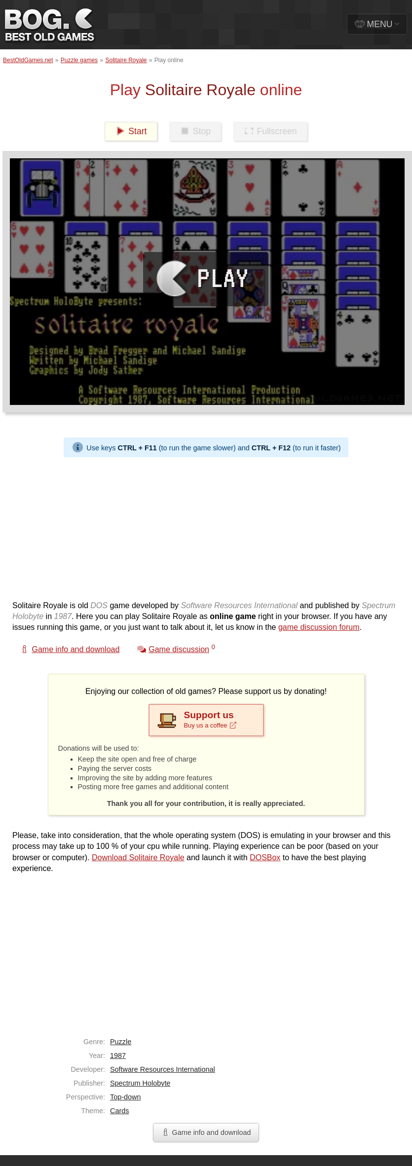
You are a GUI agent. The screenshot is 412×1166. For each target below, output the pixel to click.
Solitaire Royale (126, 60)
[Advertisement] (177, 526)
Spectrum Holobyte (140, 1083)
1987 (118, 1055)
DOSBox (265, 857)
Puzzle (120, 1042)
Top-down (125, 1097)
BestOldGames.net (28, 60)
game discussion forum (319, 627)
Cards (119, 1111)
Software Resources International (162, 1069)
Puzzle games (79, 60)
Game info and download (206, 1132)
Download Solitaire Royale (138, 857)
